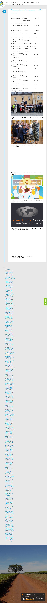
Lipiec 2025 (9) (8, 282)
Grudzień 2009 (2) (9, 511)
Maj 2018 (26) (8, 389)
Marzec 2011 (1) (8, 494)
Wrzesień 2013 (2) (9, 462)
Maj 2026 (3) (8, 269)
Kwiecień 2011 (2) (9, 493)
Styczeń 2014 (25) (9, 457)
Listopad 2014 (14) (9, 444)
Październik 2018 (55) (10, 383)
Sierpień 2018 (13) (9, 386)
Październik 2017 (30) (10, 398)
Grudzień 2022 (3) (9, 318)
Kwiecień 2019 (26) (9, 375)
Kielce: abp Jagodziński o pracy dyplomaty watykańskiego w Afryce (23, 256)
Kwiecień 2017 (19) (9, 406)
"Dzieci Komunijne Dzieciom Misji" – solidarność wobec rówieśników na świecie (27, 201)
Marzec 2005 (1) (8, 541)
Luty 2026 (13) (8, 273)
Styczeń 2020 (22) (9, 364)
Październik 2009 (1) (9, 513)
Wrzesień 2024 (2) (9, 295)
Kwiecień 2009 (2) (9, 520)
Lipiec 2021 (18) (8, 340)
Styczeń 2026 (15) (9, 274)
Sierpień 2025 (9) (9, 281)
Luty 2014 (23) (8, 455)
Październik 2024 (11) (9, 294)
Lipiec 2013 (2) (8, 464)
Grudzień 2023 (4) (9, 304)
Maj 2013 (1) (7, 467)
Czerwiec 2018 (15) (9, 388)
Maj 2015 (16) (8, 436)
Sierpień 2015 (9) (9, 432)
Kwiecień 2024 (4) (9, 299)
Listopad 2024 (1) (9, 293)
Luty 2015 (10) (8, 440)
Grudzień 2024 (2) (9, 291)
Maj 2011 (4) (7, 491)
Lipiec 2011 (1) (8, 489)
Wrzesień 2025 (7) (9, 280)
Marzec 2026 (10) (9, 272)
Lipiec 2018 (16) (8, 387)
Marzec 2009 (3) (8, 521)
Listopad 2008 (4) (9, 525)
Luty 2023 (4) (8, 316)
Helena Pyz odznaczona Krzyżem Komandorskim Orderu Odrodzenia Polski (25, 145)
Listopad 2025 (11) (9, 277)
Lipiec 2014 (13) (8, 449)
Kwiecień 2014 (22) (9, 453)
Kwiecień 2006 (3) (9, 533)
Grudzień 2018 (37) (9, 380)
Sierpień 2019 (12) (9, 370)
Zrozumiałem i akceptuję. (29, 599)
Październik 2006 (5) (9, 530)
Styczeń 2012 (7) (8, 482)
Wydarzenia (14, 13)
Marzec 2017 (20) (9, 407)
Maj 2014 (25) (8, 451)
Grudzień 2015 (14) (9, 427)
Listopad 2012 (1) (8, 475)
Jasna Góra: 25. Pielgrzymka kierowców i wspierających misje (27, 118)
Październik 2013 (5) (9, 460)
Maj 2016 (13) (8, 420)
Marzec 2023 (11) (9, 314)
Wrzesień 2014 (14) (9, 446)
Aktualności (12, 2)
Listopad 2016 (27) (9, 413)
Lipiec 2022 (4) (8, 325)
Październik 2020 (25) (10, 352)
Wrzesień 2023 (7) (9, 307)
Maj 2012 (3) (7, 480)
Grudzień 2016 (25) (9, 411)
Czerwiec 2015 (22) (9, 435)
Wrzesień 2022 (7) (9, 322)
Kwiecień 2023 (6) (9, 313)
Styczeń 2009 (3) (9, 524)
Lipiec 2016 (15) (8, 418)
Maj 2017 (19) (8, 405)
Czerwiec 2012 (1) (9, 479)
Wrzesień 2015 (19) (9, 431)
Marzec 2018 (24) (9, 392)
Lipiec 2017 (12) (8, 402)
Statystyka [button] (20, 2)
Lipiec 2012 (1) (8, 477)
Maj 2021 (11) (8, 343)
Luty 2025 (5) (8, 289)
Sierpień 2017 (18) (9, 401)
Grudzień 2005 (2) (9, 535)
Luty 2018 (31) (8, 393)
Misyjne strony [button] (6, 4)
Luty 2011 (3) (7, 495)
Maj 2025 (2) (8, 285)
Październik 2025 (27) (10, 278)
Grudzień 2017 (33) (9, 396)
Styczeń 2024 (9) (9, 303)
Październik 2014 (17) (9, 445)
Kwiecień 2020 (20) (9, 360)
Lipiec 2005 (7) (8, 538)
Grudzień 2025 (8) (9, 276)
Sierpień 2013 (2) (8, 463)
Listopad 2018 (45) (9, 382)
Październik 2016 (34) (10, 414)
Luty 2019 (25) (8, 378)
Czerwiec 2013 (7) (9, 466)
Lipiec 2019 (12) (8, 371)
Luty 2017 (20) (8, 409)
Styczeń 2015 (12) (9, 441)
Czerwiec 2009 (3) (9, 517)
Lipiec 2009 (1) (8, 516)
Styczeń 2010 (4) (8, 510)
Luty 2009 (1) (8, 523)
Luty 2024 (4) (8, 302)
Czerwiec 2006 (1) (9, 532)
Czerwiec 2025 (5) (9, 283)
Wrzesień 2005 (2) (9, 537)
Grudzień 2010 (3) (9, 498)
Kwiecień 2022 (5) (9, 329)
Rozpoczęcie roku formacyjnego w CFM (26, 10)
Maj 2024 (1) (7, 298)
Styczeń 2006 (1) (8, 534)
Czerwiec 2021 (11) (9, 342)
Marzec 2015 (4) (8, 438)
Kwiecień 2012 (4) (9, 481)
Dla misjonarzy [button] (34, 2)
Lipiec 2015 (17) (8, 433)
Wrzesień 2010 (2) (9, 502)
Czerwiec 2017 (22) (9, 404)
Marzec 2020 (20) (9, 361)
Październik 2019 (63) (10, 367)
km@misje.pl (5, 594)
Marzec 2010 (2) (8, 507)
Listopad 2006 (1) (9, 529)
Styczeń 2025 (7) (8, 290)
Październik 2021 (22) (10, 336)
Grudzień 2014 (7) (9, 442)
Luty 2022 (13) (8, 331)
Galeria (14, 4)
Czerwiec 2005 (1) (9, 539)
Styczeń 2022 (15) (9, 333)
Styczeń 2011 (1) (8, 497)
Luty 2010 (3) (8, 508)
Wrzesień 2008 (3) (9, 528)
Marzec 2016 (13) (9, 423)
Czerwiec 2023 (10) (9, 311)
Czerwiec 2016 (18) (9, 419)
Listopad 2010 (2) (9, 499)
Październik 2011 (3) (9, 486)
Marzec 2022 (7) (8, 330)
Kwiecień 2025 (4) (9, 286)
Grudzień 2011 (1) (8, 484)
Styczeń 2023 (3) (8, 317)
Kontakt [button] (20, 4)
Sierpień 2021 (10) (9, 339)
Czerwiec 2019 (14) (9, 373)
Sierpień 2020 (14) (9, 355)
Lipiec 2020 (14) (8, 356)
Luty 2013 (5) (8, 471)
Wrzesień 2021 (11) (9, 338)
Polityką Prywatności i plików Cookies (32, 596)
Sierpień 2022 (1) (8, 324)
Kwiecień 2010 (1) (9, 506)
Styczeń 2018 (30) (9, 395)
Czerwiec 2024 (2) (9, 296)
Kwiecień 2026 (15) (9, 271)
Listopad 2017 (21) (9, 397)
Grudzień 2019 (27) (9, 365)
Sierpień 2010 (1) (8, 503)
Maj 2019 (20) (8, 374)
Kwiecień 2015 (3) (9, 437)
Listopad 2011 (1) (8, 485)
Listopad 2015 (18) (9, 428)
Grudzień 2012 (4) (9, 473)
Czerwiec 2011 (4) (9, 490)
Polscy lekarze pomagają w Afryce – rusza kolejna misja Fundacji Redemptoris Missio (27, 229)
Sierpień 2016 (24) (9, 417)
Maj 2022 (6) (8, 327)
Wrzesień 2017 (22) (9, 400)
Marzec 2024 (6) (8, 300)
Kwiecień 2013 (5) (9, 468)
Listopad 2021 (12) (9, 335)
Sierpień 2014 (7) (9, 448)
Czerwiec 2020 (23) (9, 357)
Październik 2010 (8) (9, 501)
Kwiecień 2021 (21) (9, 344)
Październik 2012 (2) (9, 476)
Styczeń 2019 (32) (9, 379)
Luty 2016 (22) (8, 424)
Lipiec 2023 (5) (8, 309)
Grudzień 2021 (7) (9, 334)
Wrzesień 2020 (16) (9, 353)
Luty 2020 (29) (8, 362)
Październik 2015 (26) (10, 429)
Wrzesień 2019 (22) (9, 369)
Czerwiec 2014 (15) (9, 450)
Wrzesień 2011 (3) (9, 488)
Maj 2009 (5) (8, 519)
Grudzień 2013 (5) (9, 458)
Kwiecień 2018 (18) (9, 391)
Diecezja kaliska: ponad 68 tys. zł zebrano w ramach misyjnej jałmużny (26, 173)
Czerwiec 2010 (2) (9, 504)
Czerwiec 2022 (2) (9, 326)
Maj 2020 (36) (8, 358)
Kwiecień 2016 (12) (9, 422)
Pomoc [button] (26, 2)
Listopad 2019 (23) (9, 366)
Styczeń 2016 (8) (8, 426)
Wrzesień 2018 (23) (9, 384)
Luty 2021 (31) (8, 347)
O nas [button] (6, 2)
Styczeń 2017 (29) (9, 410)
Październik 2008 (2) (9, 526)
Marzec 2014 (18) (9, 454)
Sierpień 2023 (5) (9, 308)
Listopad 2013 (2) (9, 459)
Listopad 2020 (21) (9, 351)
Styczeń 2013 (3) (8, 472)
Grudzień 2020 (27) (9, 349)
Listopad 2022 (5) (9, 320)
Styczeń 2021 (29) (9, 348)
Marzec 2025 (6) (8, 287)
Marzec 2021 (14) (9, 345)
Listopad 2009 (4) (9, 512)
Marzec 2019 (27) (9, 376)
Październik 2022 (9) (9, 321)
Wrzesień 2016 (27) (9, 415)
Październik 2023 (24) (10, 305)
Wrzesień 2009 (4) (9, 515)
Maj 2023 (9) (8, 312)
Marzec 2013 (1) (8, 470)
